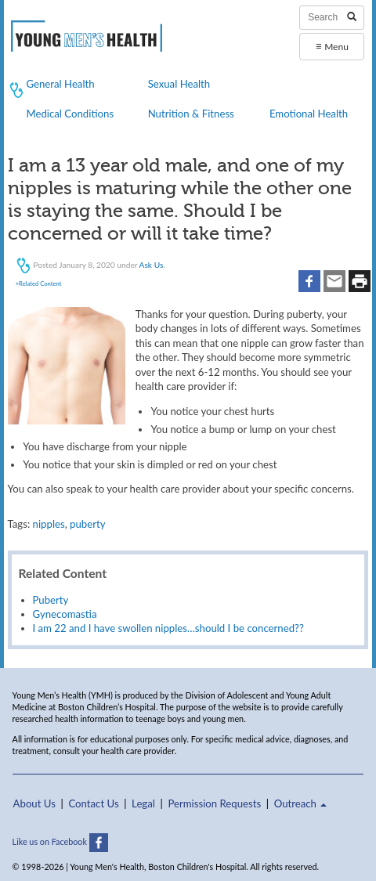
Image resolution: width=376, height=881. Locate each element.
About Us (34, 803)
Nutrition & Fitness (191, 113)
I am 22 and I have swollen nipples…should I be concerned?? (168, 628)
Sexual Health (179, 84)
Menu (332, 45)
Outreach (300, 803)
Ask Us (151, 264)
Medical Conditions (70, 113)
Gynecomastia (65, 614)
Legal (143, 803)
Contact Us (93, 803)
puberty (87, 524)
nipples (49, 524)
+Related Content (39, 283)
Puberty (51, 600)
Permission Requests (214, 803)
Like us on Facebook (60, 841)
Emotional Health (308, 113)
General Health (60, 84)
